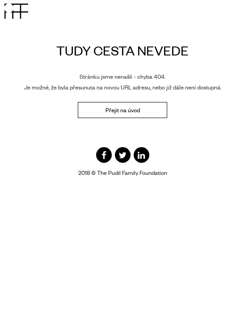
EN (212, 9)
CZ (200, 9)
